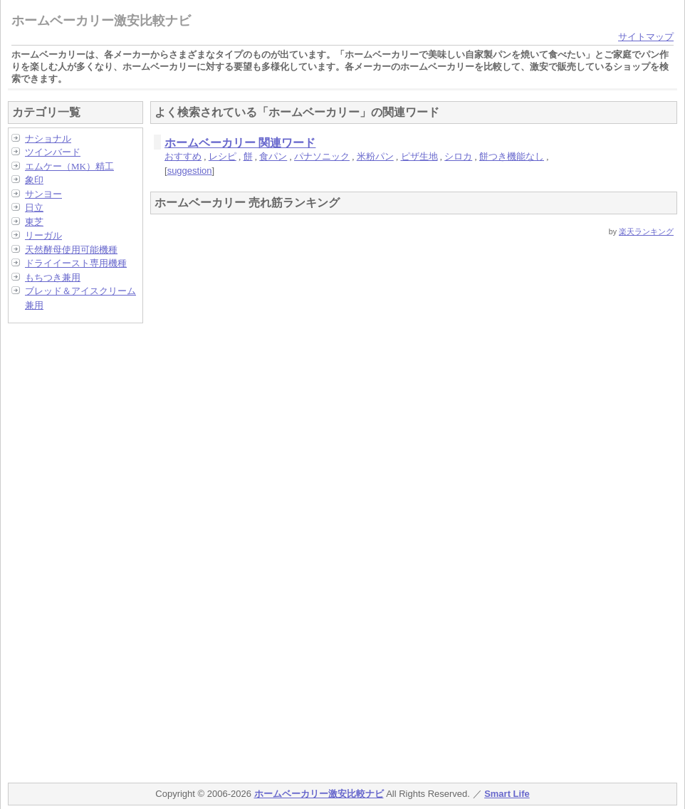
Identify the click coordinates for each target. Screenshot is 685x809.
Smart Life (507, 793)
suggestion (189, 170)
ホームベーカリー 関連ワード (239, 143)
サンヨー (43, 194)
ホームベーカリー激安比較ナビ (101, 21)
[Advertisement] (65, 547)
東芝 (34, 221)
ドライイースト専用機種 (76, 263)
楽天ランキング (646, 231)
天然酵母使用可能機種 (71, 249)
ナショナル (48, 138)
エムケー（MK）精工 (69, 166)
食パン (273, 156)
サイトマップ (646, 36)
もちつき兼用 (52, 277)
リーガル (43, 235)
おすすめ (183, 156)
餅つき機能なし (511, 156)
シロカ (458, 156)
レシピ (222, 156)
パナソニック (322, 156)
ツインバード (52, 152)
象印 (34, 179)
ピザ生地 (419, 156)
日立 (34, 207)
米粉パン (375, 156)
